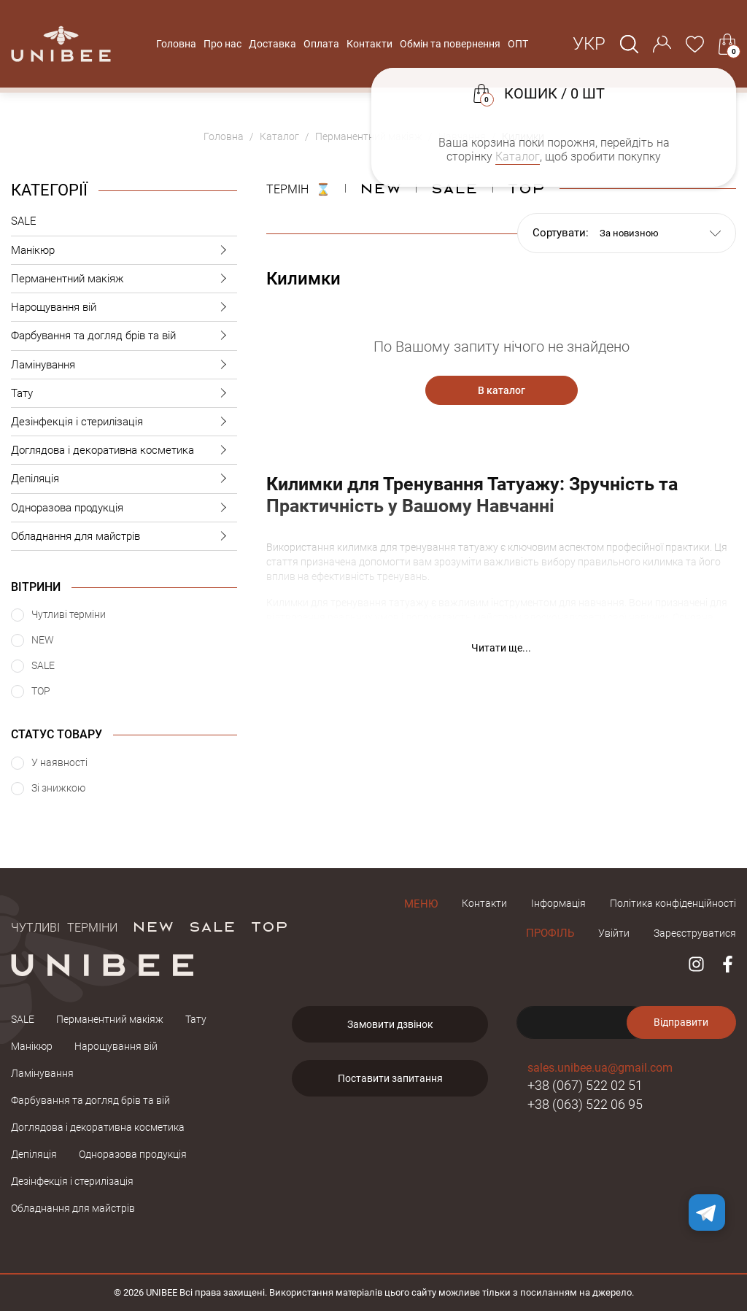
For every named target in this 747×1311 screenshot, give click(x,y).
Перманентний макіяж (124, 279)
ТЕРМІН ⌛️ (298, 187)
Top (526, 187)
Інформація (558, 903)
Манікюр (124, 250)
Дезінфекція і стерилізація (124, 422)
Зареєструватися (695, 933)
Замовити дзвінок (390, 1024)
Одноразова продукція (124, 508)
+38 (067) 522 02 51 (585, 1085)
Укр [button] (589, 44)
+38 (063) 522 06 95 (585, 1104)
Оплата (321, 44)
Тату (124, 393)
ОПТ (518, 44)
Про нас (222, 44)
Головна (176, 44)
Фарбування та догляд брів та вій (124, 336)
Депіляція (124, 479)
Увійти (614, 933)
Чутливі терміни (64, 926)
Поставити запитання (390, 1078)
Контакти (369, 44)
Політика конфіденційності (673, 903)
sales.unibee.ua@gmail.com (600, 1068)
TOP (269, 926)
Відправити (681, 1022)
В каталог (501, 390)
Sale (454, 187)
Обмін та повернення (450, 44)
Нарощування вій (124, 307)
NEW (380, 187)
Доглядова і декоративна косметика (124, 450)
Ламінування (124, 365)
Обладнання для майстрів (124, 536)
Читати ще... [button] (501, 648)
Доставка (272, 44)
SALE (23, 221)
